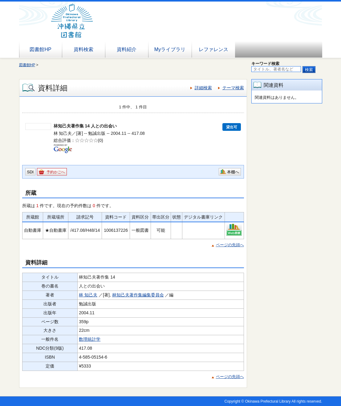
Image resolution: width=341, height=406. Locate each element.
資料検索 (83, 49)
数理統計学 (89, 339)
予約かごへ (56, 172)
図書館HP (40, 49)
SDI (30, 172)
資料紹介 (126, 49)
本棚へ (233, 172)
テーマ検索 (233, 87)
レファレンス (213, 49)
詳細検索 (203, 87)
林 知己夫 (88, 294)
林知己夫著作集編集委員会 (138, 294)
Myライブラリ (169, 49)
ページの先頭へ (230, 245)
